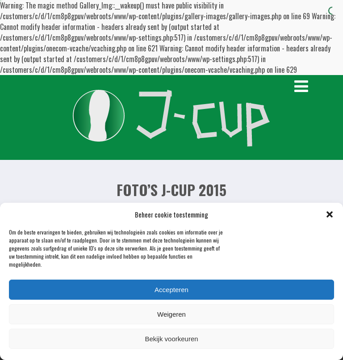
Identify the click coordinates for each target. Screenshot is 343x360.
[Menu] (301, 86)
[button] (329, 214)
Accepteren (171, 289)
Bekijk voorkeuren (171, 339)
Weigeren (171, 314)
